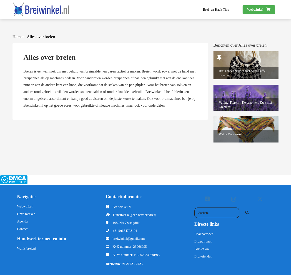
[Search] (247, 213)
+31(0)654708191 (125, 230)
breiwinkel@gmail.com (129, 238)
